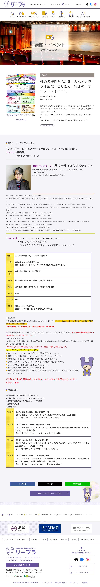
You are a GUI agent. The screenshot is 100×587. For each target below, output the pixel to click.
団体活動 (71, 17)
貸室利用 (45, 17)
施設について (21, 17)
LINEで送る (77, 484)
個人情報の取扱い (61, 584)
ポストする (50, 484)
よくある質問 (55, 4)
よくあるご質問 (47, 584)
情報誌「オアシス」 (83, 567)
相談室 (53, 17)
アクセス (68, 4)
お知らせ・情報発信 (83, 17)
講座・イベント (34, 17)
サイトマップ (74, 584)
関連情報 (84, 584)
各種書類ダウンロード (38, 4)
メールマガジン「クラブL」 (83, 575)
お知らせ (74, 540)
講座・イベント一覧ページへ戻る (50, 494)
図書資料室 (61, 17)
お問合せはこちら (25, 566)
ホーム (12, 17)
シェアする (22, 484)
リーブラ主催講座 (47, 126)
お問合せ (79, 4)
